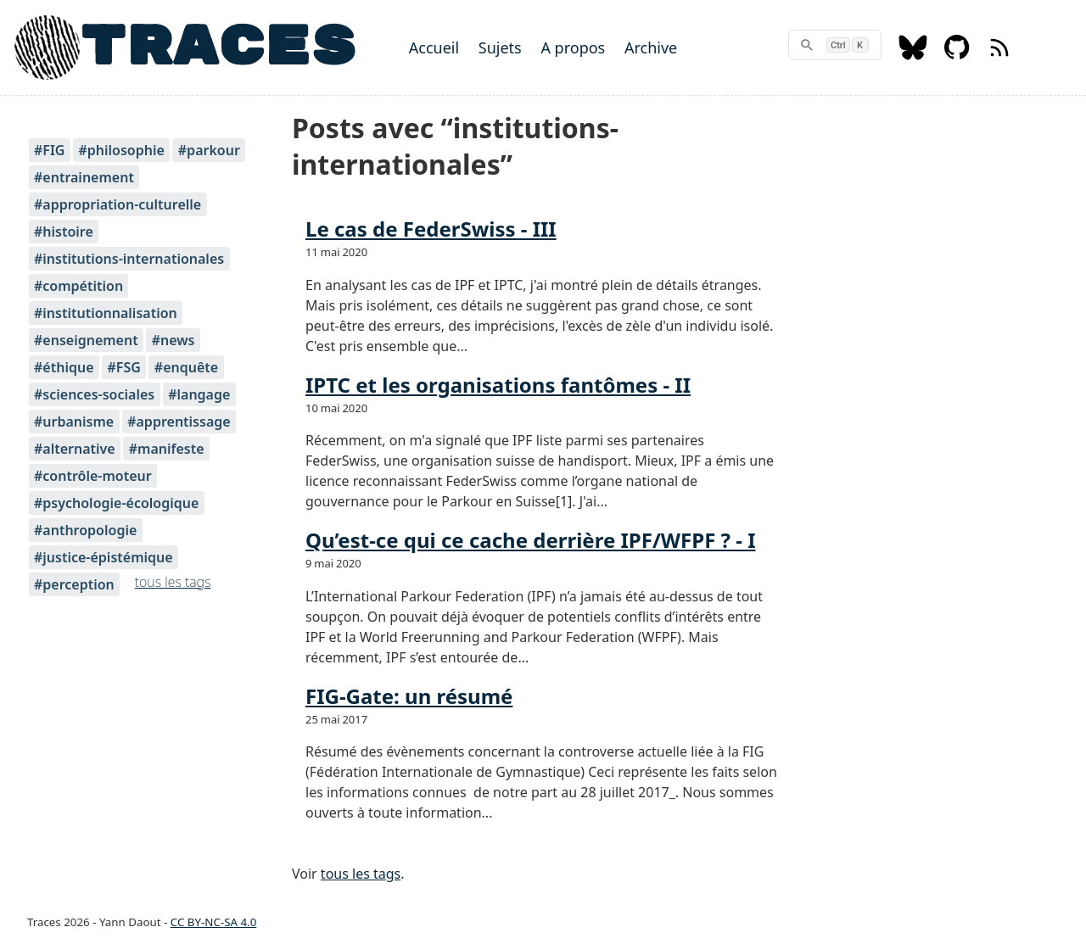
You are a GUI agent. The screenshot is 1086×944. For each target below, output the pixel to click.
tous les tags (173, 582)
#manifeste (166, 448)
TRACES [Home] (218, 47)
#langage (199, 394)
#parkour (209, 150)
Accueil (434, 47)
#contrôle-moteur (93, 475)
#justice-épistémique (103, 557)
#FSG (123, 367)
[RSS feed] (999, 55)
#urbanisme (74, 421)
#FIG (49, 150)
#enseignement (86, 340)
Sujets (500, 47)
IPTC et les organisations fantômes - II (498, 385)
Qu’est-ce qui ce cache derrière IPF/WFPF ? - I (530, 540)
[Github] (957, 55)
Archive (650, 47)
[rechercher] (835, 45)
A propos (572, 47)
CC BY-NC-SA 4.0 (214, 922)
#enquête (186, 367)
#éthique (64, 367)
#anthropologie (85, 530)
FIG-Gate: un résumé (408, 696)
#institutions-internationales (129, 258)
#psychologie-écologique (116, 503)
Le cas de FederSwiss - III (431, 229)
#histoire (63, 231)
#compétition (78, 285)
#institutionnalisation (105, 313)
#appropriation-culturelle (117, 204)
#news (173, 340)
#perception (74, 584)
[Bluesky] (912, 55)
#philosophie (121, 150)
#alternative (74, 448)
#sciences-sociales (94, 394)
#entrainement (84, 177)
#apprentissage (178, 421)
